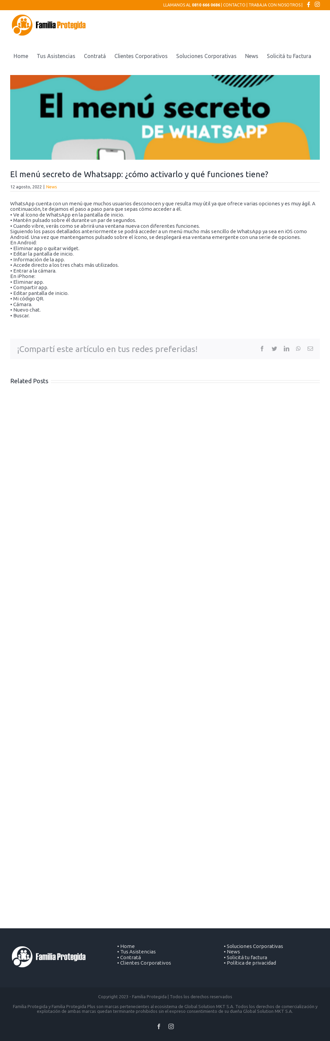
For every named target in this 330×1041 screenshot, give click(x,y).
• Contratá (129, 957)
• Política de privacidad (250, 963)
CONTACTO (234, 5)
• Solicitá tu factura (245, 957)
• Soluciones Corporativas (253, 946)
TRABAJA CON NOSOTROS (274, 5)
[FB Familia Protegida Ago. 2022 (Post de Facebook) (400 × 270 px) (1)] (165, 117)
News (51, 186)
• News (232, 951)
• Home (126, 946)
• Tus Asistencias (136, 951)
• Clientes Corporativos (144, 963)
